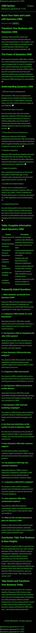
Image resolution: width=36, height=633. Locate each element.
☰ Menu (30, 6)
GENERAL (15, 23)
